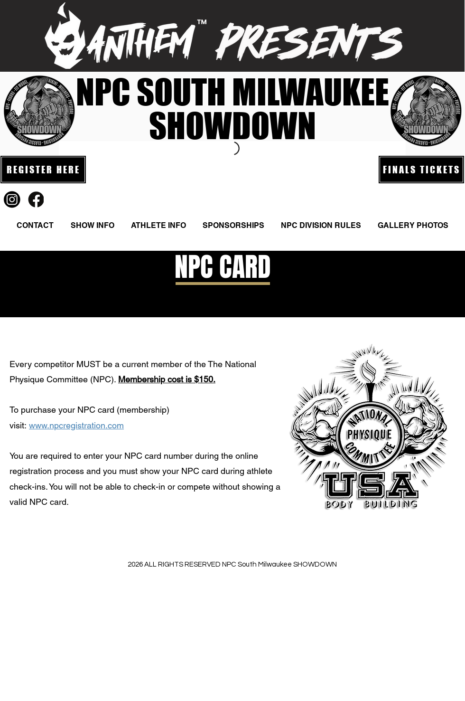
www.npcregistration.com (76, 425)
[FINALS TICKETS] (421, 169)
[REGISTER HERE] (43, 169)
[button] (92, 226)
